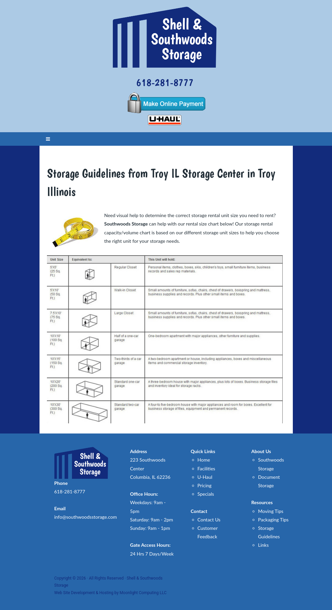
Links (263, 545)
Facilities (206, 468)
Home (204, 460)
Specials (206, 494)
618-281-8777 (165, 82)
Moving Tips (270, 511)
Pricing (205, 485)
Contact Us (209, 519)
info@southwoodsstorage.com (85, 517)
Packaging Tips (273, 519)
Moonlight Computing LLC (143, 592)
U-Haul (205, 477)
